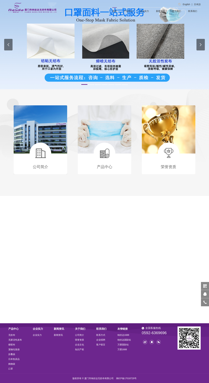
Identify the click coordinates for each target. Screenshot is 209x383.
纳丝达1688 (123, 335)
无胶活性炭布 (15, 340)
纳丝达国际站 (124, 340)
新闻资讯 (160, 11)
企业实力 (144, 11)
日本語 (197, 4)
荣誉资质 (79, 340)
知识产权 (79, 349)
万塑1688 (122, 349)
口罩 (10, 368)
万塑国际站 (123, 344)
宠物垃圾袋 (14, 349)
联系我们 (192, 11)
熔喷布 (11, 344)
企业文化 (79, 344)
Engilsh (186, 4)
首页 (114, 11)
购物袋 (11, 364)
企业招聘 (100, 340)
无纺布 (11, 335)
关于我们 (176, 11)
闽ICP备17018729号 (126, 378)
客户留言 (100, 344)
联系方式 (100, 335)
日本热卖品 (14, 359)
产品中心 (128, 11)
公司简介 (79, 335)
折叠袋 (11, 354)
